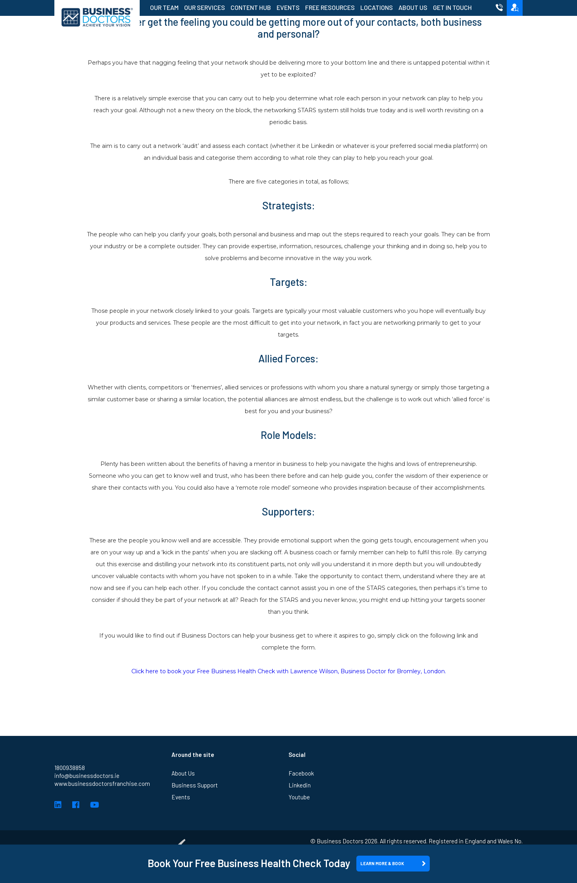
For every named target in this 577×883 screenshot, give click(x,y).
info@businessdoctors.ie (86, 775)
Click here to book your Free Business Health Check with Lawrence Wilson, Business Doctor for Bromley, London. (288, 671)
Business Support (194, 785)
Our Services (204, 7)
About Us (412, 7)
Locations (376, 7)
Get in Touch (452, 7)
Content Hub (251, 7)
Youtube (299, 797)
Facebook (301, 773)
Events (288, 7)
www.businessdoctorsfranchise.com (102, 783)
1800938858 (69, 767)
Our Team (164, 7)
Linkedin (299, 785)
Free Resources (330, 7)
